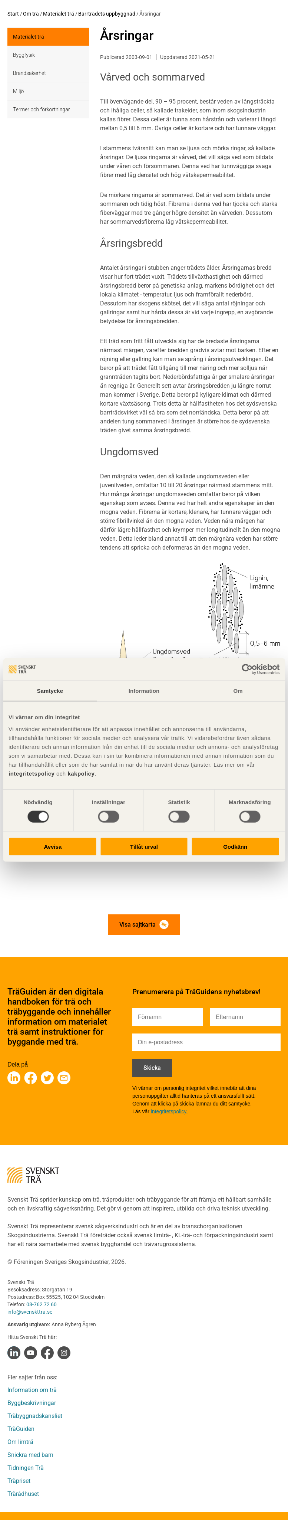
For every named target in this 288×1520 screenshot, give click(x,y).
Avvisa (53, 846)
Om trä (31, 14)
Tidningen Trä (25, 1467)
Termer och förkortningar (41, 109)
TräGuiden (20, 1428)
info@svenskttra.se (29, 1312)
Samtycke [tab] (50, 691)
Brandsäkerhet (29, 73)
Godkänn (235, 846)
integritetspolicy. (169, 1111)
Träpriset (18, 1480)
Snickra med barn (30, 1454)
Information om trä (32, 1389)
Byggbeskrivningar (31, 1402)
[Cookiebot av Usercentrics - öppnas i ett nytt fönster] (247, 669)
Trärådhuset (23, 1493)
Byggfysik (24, 55)
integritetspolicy (31, 773)
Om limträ (20, 1441)
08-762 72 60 (41, 1304)
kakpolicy (81, 773)
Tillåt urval (144, 846)
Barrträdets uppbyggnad (106, 14)
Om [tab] (238, 691)
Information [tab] (144, 691)
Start (13, 14)
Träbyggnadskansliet (34, 1415)
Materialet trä (58, 14)
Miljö (18, 91)
